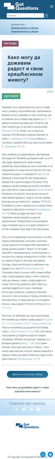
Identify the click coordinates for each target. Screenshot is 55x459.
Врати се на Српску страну (27, 374)
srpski (50, 91)
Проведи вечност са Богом (24, 27)
